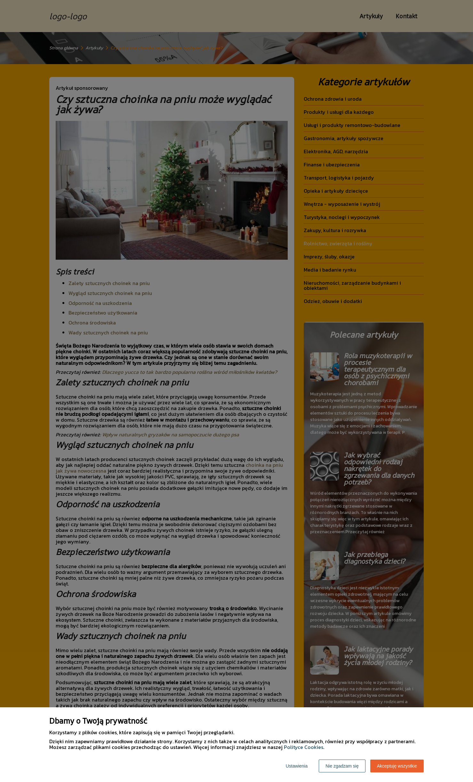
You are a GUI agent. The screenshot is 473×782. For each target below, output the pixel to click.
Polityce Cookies (303, 747)
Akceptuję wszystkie (397, 766)
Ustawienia (297, 766)
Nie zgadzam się (342, 766)
